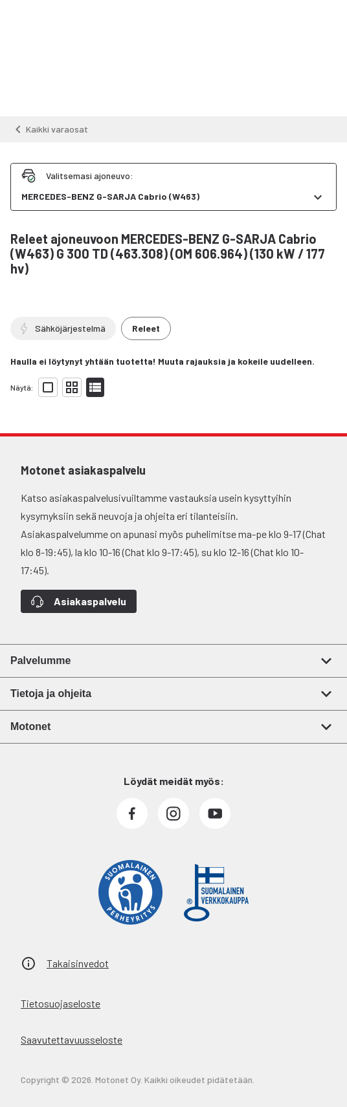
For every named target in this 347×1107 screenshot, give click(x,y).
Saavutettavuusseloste (71, 1039)
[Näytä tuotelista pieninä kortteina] (72, 387)
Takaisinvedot (78, 963)
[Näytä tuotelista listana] (95, 387)
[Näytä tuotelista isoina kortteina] (48, 387)
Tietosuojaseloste (60, 1003)
